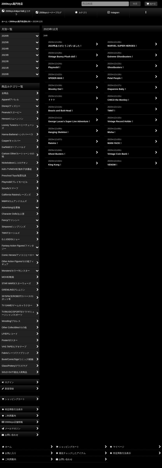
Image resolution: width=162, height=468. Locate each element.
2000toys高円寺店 (12, 3)
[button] (146, 13)
